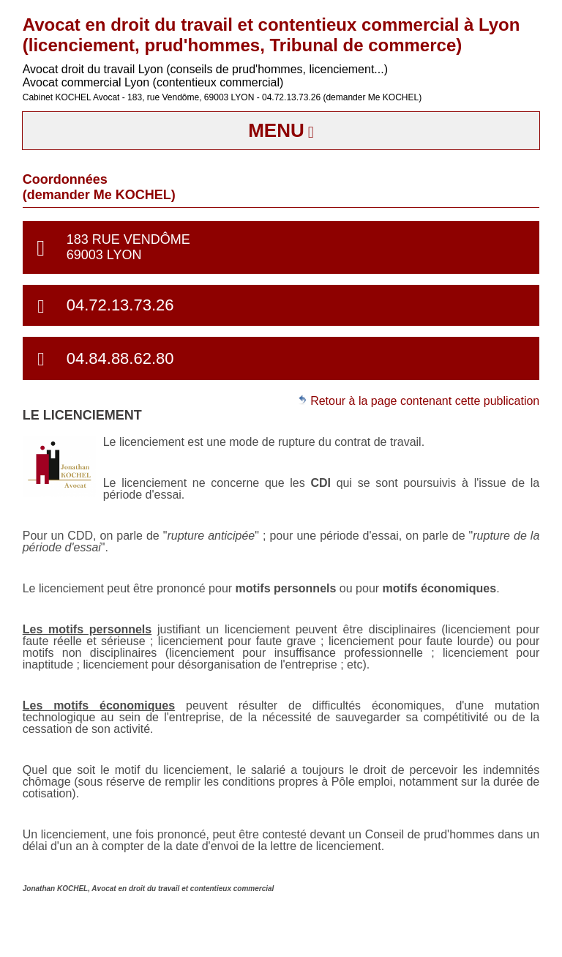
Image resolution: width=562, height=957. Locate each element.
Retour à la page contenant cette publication (418, 401)
